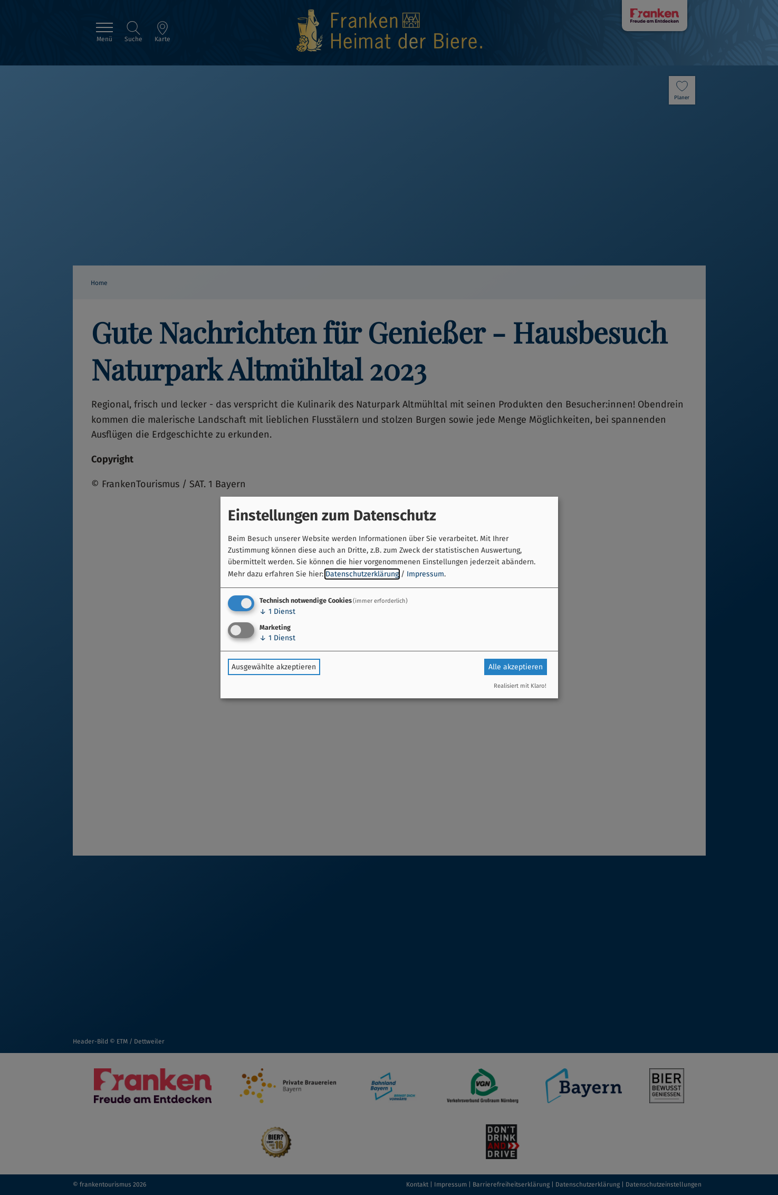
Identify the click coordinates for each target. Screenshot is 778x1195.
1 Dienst (277, 611)
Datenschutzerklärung (362, 574)
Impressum (425, 574)
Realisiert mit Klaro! (520, 685)
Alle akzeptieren (515, 666)
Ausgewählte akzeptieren (274, 666)
